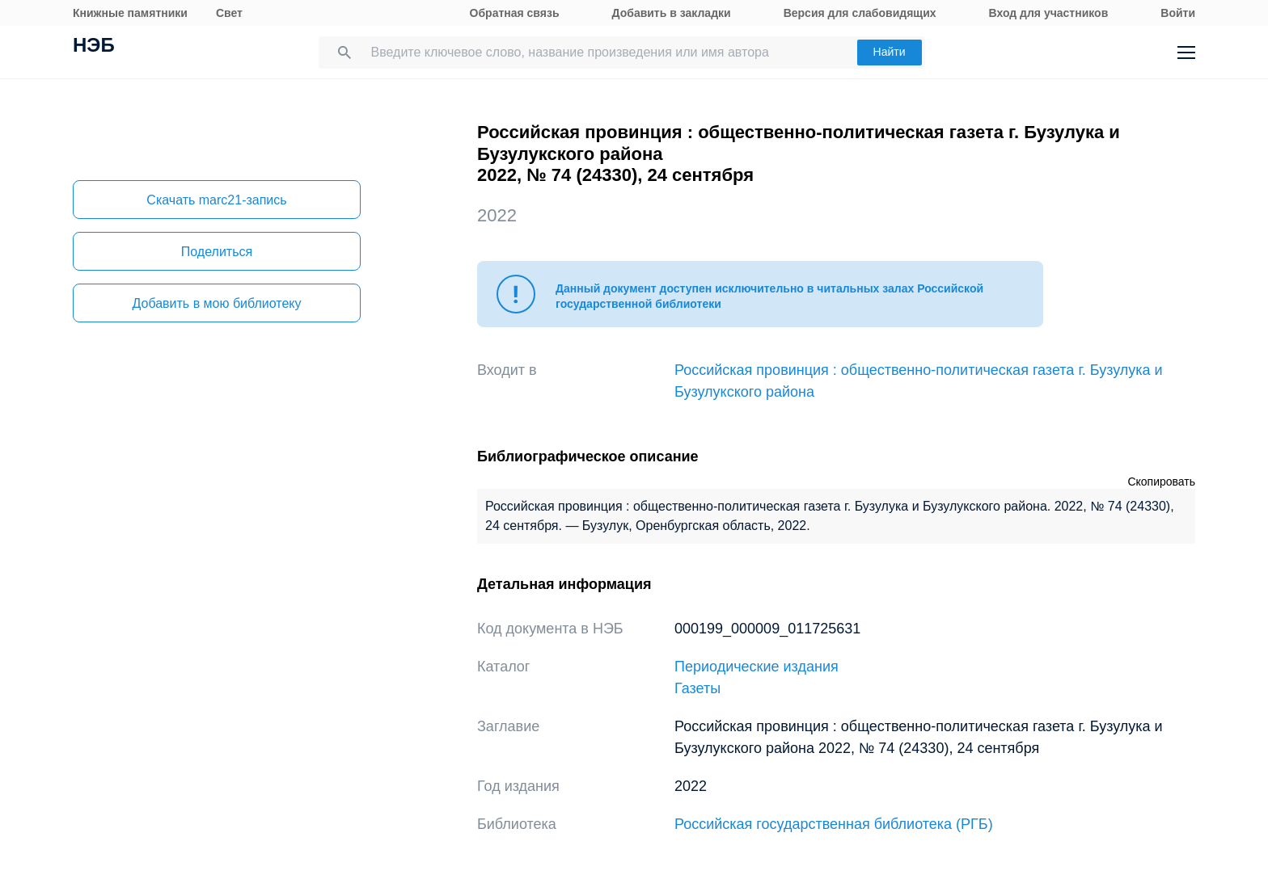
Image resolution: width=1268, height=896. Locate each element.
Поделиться (216, 252)
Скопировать (1161, 481)
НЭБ (94, 47)
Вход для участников (1049, 12)
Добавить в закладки (671, 12)
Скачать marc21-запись (216, 200)
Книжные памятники (130, 12)
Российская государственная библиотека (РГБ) (833, 824)
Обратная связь (515, 12)
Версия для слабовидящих (860, 12)
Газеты (697, 688)
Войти (1177, 12)
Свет (229, 12)
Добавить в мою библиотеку (216, 303)
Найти (889, 51)
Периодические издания (756, 666)
